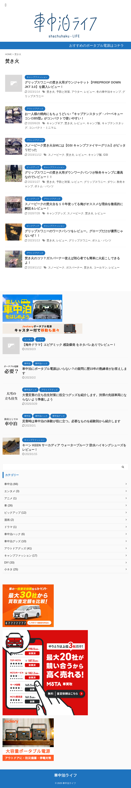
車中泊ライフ (65, 775)
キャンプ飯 (93, 123)
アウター (76, 91)
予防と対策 (63, 91)
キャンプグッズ (56, 213)
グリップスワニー (95, 181)
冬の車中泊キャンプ (108, 91)
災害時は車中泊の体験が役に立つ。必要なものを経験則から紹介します (71, 421)
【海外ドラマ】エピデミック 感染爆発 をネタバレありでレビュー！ (69, 344)
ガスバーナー (74, 267)
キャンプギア (55, 123)
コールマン (100, 267)
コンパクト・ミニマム (42, 127)
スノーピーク (56, 154)
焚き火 (51, 91)
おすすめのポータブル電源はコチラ (99, 45)
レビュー (89, 91)
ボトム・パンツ (44, 186)
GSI (105, 154)
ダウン (111, 181)
